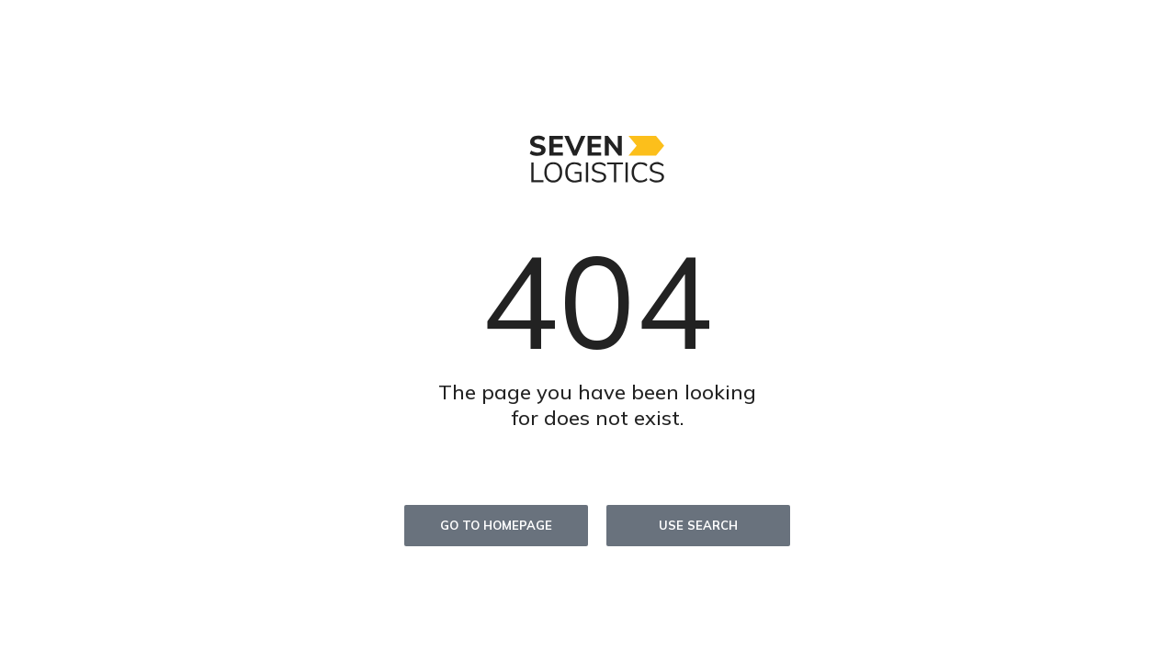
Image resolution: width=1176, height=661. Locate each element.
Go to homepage (496, 525)
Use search (698, 525)
